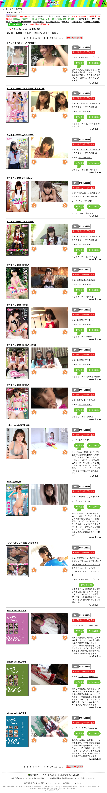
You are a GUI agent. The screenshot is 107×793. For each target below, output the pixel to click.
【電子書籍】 (77, 22)
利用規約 (66, 783)
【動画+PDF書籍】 (92, 22)
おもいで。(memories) (21, 22)
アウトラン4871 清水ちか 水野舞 (21, 345)
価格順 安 (38, 33)
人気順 (27, 33)
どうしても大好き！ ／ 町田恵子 (21, 43)
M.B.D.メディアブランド (88, 57)
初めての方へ (34, 775)
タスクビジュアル (53, 22)
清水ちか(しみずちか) (86, 280)
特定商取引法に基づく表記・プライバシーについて (43, 783)
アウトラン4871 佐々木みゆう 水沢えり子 (25, 89)
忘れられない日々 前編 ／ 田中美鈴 (22, 543)
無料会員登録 (74, 775)
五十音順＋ (53, 33)
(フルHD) (94, 63)
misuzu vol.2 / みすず (16, 662)
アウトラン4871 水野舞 (17, 305)
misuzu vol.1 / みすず (16, 713)
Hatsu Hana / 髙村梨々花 (18, 425)
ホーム (5, 9)
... (63, 38)
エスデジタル (38, 22)
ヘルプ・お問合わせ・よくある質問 (54, 775)
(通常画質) (80, 64)
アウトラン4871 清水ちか (18, 265)
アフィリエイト (77, 783)
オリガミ (65, 22)
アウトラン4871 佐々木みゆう (20, 135)
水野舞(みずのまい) (85, 320)
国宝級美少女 (84, 19)
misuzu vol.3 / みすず (16, 610)
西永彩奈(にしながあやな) (88, 496)
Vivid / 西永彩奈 (14, 482)
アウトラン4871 (85, 111)
